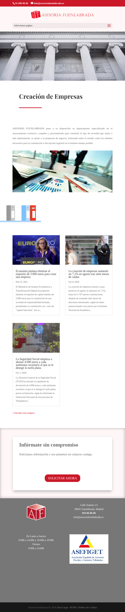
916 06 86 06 (89, 513)
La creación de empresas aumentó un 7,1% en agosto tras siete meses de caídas (89, 274)
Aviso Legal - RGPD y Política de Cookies (77, 607)
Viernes (36, 544)
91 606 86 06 (21, 3)
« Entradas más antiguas (24, 413)
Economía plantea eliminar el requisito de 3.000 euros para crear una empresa (36, 274)
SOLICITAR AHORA (62, 478)
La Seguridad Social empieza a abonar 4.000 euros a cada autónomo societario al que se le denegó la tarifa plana (34, 363)
